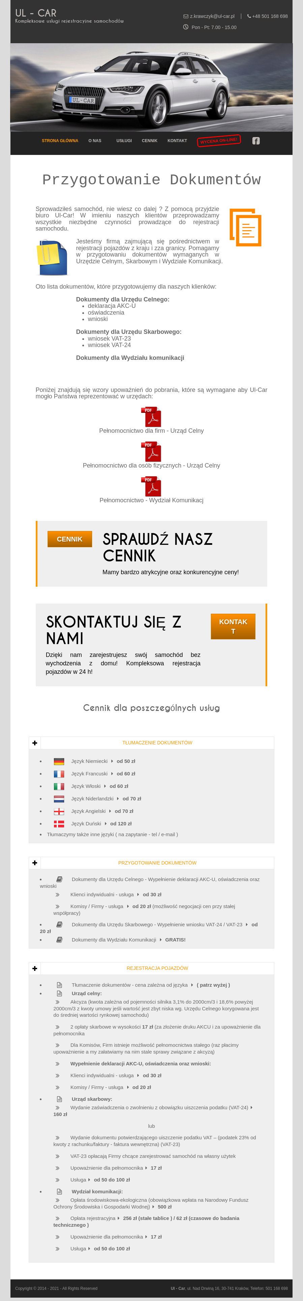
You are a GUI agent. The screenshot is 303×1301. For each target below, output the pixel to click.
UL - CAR (35, 13)
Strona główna (60, 140)
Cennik (150, 140)
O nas (94, 140)
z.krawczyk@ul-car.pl (212, 16)
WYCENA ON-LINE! (219, 140)
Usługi (124, 140)
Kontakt (177, 140)
